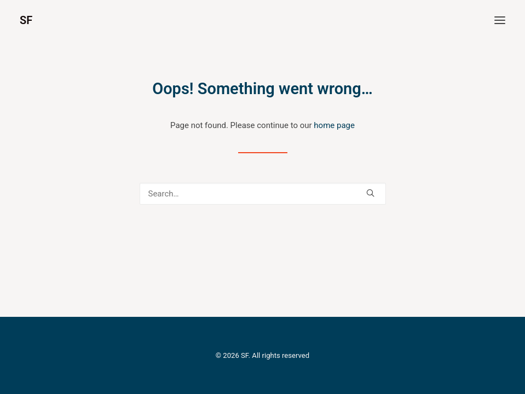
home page (334, 125)
